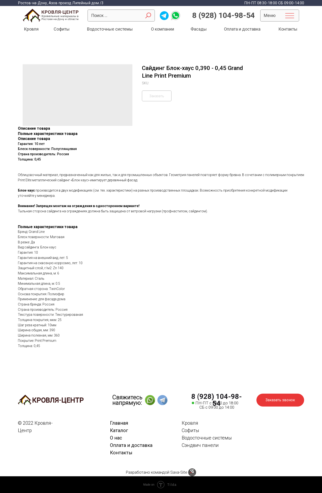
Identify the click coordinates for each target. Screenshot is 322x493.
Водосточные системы (110, 29)
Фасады (199, 29)
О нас (116, 438)
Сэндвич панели (200, 445)
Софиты (62, 29)
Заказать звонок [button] (280, 400)
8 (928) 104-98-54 (223, 15)
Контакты (287, 29)
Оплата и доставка (242, 29)
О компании (162, 29)
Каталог (119, 430)
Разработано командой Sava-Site (156, 472)
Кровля (31, 29)
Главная (119, 423)
